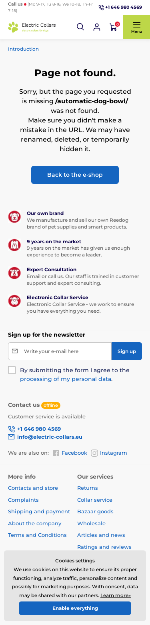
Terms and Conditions (37, 535)
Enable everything (75, 608)
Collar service (94, 500)
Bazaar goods (95, 511)
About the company (34, 523)
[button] (81, 27)
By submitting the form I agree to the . (75, 374)
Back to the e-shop (75, 174)
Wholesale (91, 523)
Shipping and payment (39, 511)
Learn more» (115, 595)
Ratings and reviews (104, 547)
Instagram (109, 453)
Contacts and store (33, 488)
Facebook (69, 453)
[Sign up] (127, 351)
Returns (87, 488)
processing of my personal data (65, 378)
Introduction (23, 49)
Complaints (23, 500)
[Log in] (97, 27)
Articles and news (101, 535)
